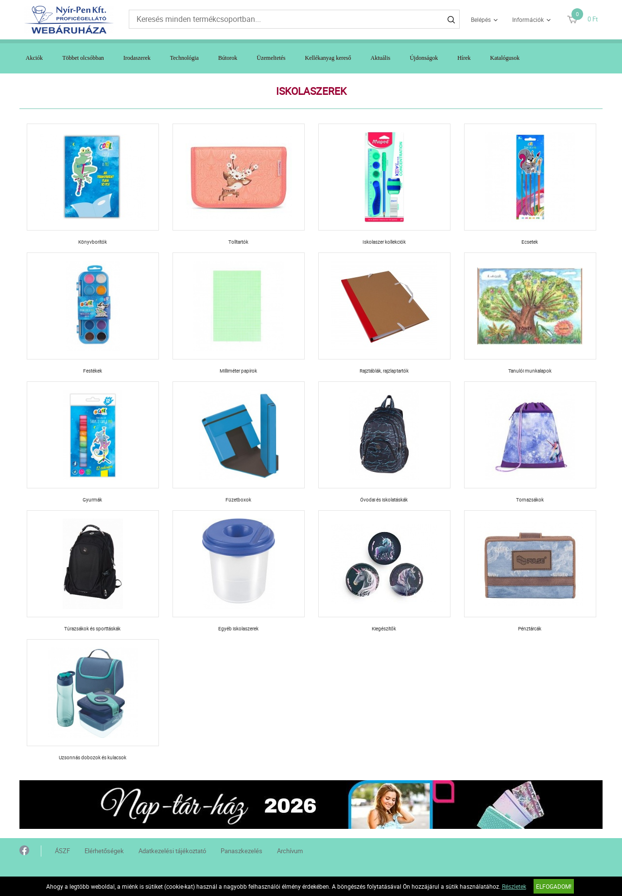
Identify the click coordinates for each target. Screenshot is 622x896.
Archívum (290, 850)
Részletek (514, 886)
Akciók (34, 57)
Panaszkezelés (241, 850)
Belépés (481, 19)
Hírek (463, 57)
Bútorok (227, 57)
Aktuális (381, 57)
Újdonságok (424, 57)
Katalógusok (505, 57)
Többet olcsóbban (83, 57)
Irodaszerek (137, 57)
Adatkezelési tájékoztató (172, 850)
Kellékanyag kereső (328, 57)
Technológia (184, 57)
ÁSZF (62, 850)
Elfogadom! (553, 886)
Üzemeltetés (271, 57)
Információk (528, 19)
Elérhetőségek (104, 850)
